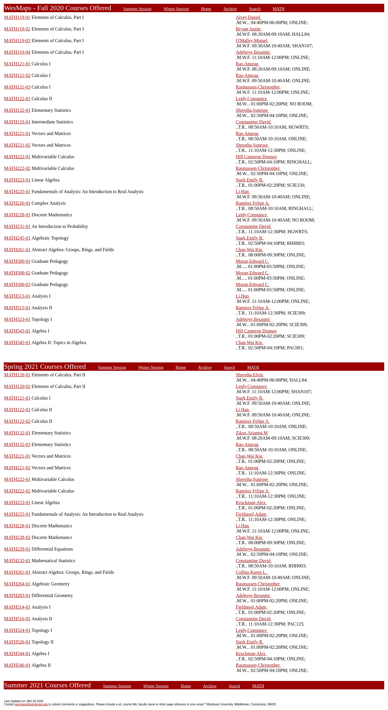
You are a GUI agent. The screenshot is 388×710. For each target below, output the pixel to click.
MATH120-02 (17, 386)
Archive (230, 8)
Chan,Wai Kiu (249, 249)
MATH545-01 (17, 342)
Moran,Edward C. (252, 261)
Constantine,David (254, 121)
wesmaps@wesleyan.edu (31, 704)
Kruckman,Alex (251, 502)
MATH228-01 (17, 214)
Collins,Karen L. (252, 572)
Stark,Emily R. (250, 179)
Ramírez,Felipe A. (253, 203)
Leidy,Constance (252, 98)
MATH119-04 (17, 52)
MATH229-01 (17, 549)
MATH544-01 (17, 653)
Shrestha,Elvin (250, 374)
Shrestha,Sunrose (252, 110)
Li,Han (243, 191)
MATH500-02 (17, 272)
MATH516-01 (17, 618)
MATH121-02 (17, 75)
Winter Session (176, 8)
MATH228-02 (17, 537)
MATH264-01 (17, 583)
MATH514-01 (17, 607)
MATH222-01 (17, 156)
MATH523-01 (17, 319)
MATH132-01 (17, 110)
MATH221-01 (17, 133)
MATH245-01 (17, 238)
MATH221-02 (17, 145)
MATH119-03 (17, 40)
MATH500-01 (17, 261)
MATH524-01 (17, 630)
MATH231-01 (17, 226)
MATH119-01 (17, 17)
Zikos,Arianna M (252, 432)
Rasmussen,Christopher (258, 87)
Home (206, 8)
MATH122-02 (17, 421)
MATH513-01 (17, 296)
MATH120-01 (17, 374)
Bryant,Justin (249, 28)
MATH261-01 (17, 249)
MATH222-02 (17, 168)
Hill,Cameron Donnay (256, 156)
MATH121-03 (17, 87)
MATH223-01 (17, 179)
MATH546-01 (17, 665)
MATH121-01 (17, 63)
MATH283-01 (17, 595)
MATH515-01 (17, 307)
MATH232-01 (17, 560)
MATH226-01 (17, 203)
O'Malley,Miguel (252, 40)
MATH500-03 (17, 284)
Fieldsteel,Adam (251, 514)
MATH (279, 8)
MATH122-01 (17, 98)
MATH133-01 (17, 121)
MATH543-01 (17, 330)
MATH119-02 (17, 28)
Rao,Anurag (248, 63)
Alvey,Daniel (249, 17)
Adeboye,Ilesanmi (253, 52)
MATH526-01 (17, 641)
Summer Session (137, 8)
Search (255, 8)
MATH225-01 (17, 191)
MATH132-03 (17, 444)
